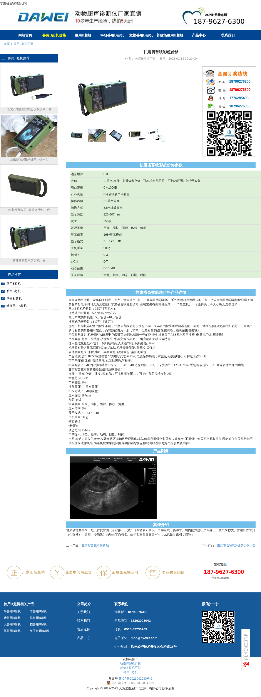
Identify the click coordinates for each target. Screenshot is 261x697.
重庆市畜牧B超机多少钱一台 (236, 545)
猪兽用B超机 (12, 618)
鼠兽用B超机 (12, 631)
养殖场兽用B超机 (169, 35)
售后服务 (83, 629)
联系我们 (228, 35)
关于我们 (83, 612)
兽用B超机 (83, 35)
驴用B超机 (14, 291)
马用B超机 (14, 283)
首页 (7, 44)
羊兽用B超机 (38, 611)
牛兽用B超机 (12, 611)
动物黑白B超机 (17, 305)
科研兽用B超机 (112, 35)
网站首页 (25, 35)
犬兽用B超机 (12, 624)
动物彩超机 (14, 298)
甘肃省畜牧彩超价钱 (95, 545)
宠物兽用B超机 (141, 35)
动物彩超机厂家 (130, 663)
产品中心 (199, 35)
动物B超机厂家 (130, 667)
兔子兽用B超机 (40, 631)
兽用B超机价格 (23, 44)
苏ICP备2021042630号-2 (135, 678)
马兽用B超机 (38, 618)
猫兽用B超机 (38, 624)
